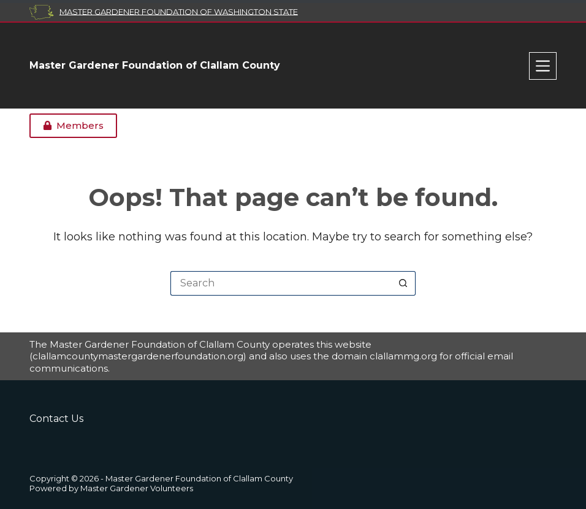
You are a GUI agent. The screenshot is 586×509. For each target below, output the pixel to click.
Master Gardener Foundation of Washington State (178, 11)
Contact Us (56, 418)
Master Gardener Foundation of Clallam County (154, 65)
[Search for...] (280, 283)
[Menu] (543, 66)
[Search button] (403, 283)
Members (73, 125)
